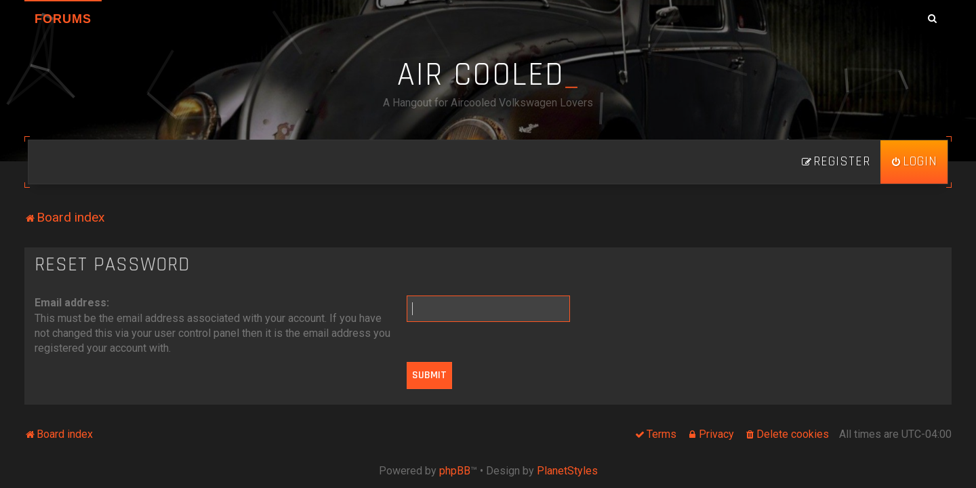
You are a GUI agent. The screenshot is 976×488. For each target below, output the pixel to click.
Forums (63, 19)
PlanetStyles (567, 470)
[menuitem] (914, 162)
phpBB (454, 470)
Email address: (72, 302)
